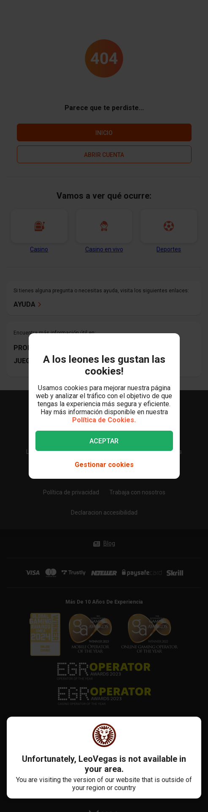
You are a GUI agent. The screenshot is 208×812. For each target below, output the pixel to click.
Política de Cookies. (104, 420)
